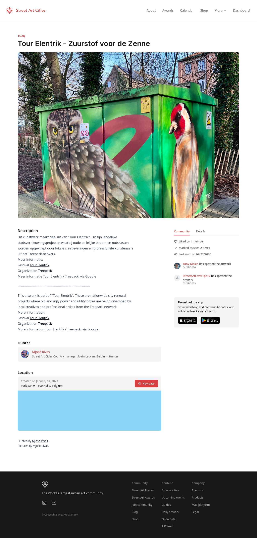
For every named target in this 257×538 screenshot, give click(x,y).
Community (182, 231)
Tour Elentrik (39, 265)
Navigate (146, 383)
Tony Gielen (191, 264)
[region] (89, 411)
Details (200, 231)
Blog (135, 512)
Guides (166, 505)
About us (198, 490)
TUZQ (21, 36)
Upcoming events (173, 497)
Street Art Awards (143, 497)
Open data (168, 519)
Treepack (45, 270)
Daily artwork (170, 512)
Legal (195, 512)
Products (197, 497)
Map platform (201, 505)
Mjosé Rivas (41, 352)
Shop (135, 519)
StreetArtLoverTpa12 (197, 276)
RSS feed (167, 526)
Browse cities (170, 490)
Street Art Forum (143, 490)
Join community (142, 505)
